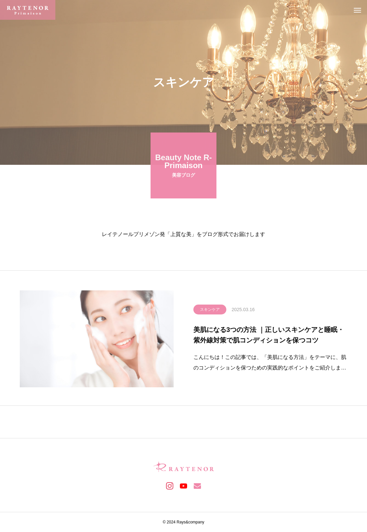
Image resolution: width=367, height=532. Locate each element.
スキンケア (210, 310)
